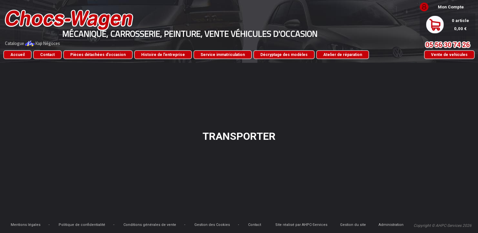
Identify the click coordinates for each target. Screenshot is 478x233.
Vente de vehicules (401, 59)
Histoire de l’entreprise (211, 54)
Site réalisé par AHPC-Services (344, 218)
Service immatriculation (270, 54)
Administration (413, 218)
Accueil (65, 54)
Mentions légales (73, 218)
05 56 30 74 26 (399, 45)
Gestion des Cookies (260, 218)
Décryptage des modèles (332, 54)
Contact (95, 54)
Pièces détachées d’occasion (146, 54)
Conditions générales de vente (197, 218)
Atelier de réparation (77, 64)
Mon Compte (403, 7)
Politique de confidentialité (130, 218)
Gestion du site (386, 218)
